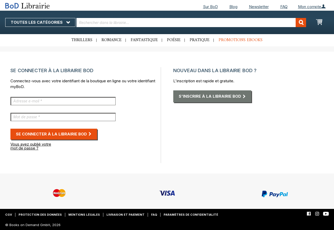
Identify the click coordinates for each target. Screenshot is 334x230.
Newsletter (259, 6)
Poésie (174, 40)
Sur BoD (210, 6)
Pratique (200, 40)
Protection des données (40, 214)
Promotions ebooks (241, 40)
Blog (233, 6)
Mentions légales (84, 214)
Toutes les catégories (40, 22)
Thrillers (81, 40)
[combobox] (191, 22)
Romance (112, 40)
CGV (8, 214)
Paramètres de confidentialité (191, 214)
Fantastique (144, 40)
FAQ (284, 6)
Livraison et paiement (125, 214)
